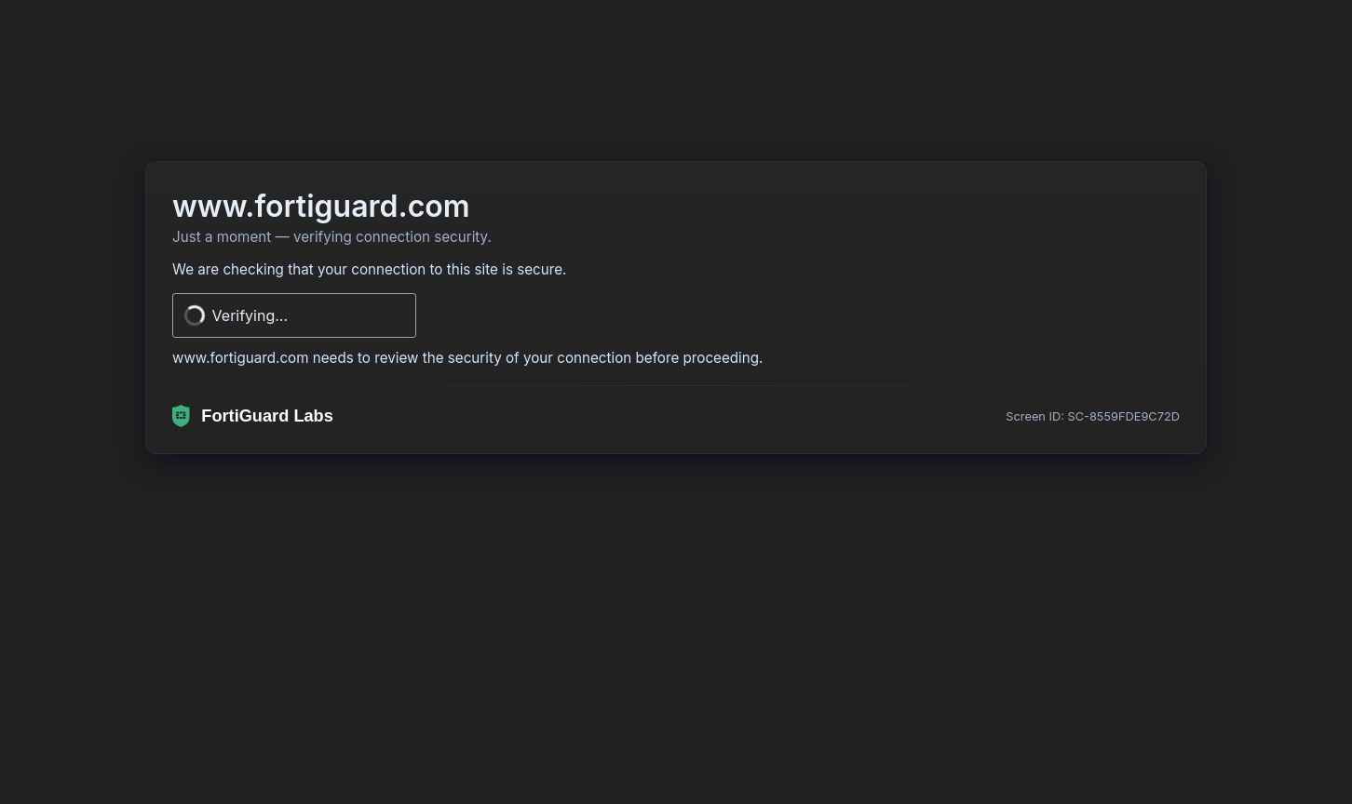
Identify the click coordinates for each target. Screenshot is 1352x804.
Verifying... (250, 315)
